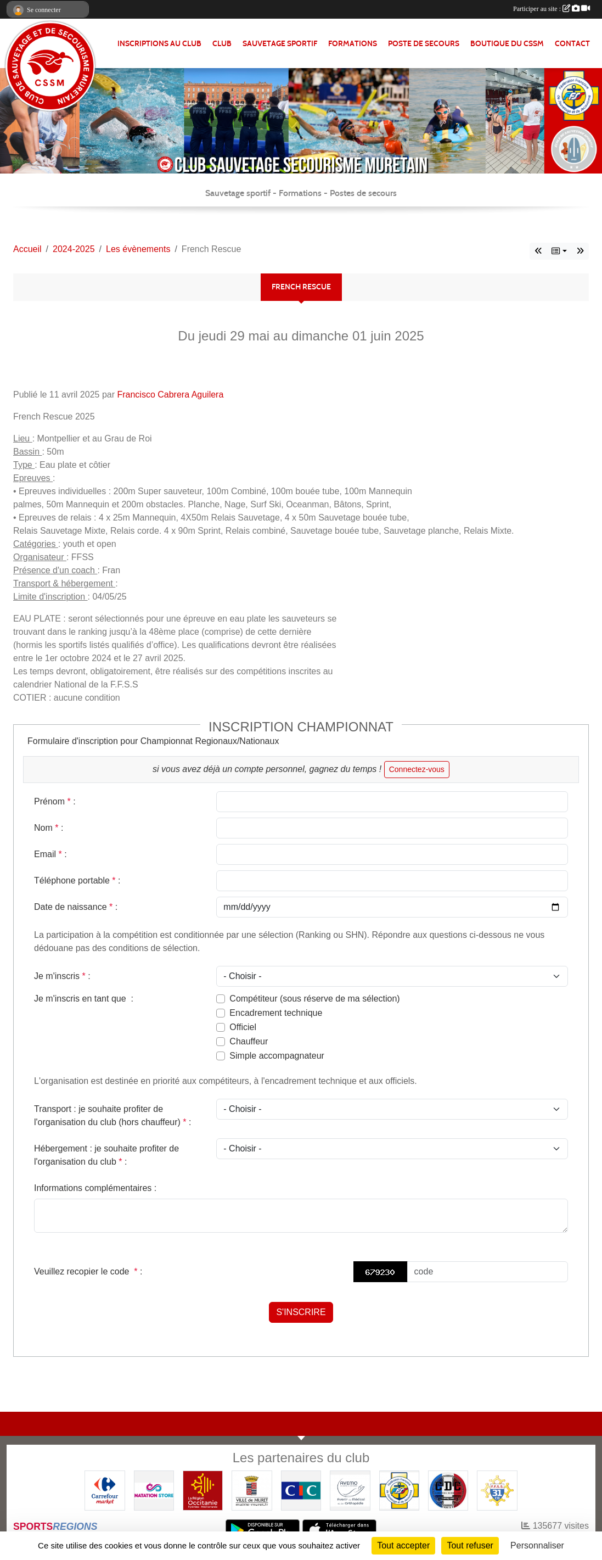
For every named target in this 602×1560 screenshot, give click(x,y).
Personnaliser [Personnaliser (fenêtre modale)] (537, 1545)
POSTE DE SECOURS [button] (423, 43)
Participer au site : (551, 9)
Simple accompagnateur (276, 1055)
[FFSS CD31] (497, 1490)
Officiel (242, 1027)
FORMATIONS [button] (352, 43)
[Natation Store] (154, 1490)
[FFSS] (399, 1490)
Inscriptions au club (159, 43)
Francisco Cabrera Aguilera (170, 394)
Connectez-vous (417, 769)
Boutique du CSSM (507, 43)
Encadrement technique (275, 1012)
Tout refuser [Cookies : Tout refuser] (470, 1545)
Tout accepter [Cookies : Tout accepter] (403, 1545)
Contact (572, 43)
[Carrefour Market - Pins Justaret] (105, 1490)
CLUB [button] (222, 43)
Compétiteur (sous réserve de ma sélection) (314, 998)
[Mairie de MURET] (252, 1490)
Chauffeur (248, 1041)
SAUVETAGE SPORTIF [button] (280, 43)
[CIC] (301, 1490)
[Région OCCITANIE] (203, 1490)
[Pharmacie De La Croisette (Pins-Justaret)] (350, 1490)
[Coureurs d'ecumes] (448, 1490)
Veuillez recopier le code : (88, 1271)
